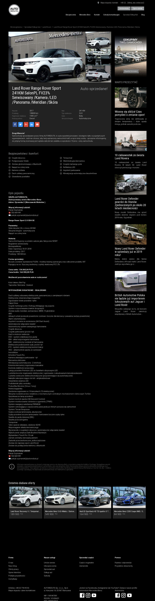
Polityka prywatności (16, 576)
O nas (10, 563)
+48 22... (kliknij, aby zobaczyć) (132, 3)
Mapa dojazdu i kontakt (107, 2)
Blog (143, 15)
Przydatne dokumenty (124, 566)
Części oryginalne (86, 563)
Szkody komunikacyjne (111, 15)
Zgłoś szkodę (137, 8)
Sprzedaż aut (49, 569)
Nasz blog (12, 566)
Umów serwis (49, 563)
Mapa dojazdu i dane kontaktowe (21, 590)
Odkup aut (48, 572)
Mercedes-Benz (84, 15)
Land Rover (46, 27)
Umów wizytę (124, 8)
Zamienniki (83, 566)
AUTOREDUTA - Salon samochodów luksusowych (14, 9)
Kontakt (97, 15)
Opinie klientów (14, 572)
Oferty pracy (13, 569)
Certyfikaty (12, 579)
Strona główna (16, 27)
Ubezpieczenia (71, 15)
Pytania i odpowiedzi (123, 563)
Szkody (47, 576)
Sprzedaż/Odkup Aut (130, 15)
